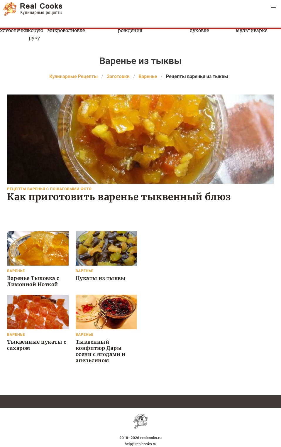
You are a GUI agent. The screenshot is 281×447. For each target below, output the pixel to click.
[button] (273, 7)
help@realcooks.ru (140, 444)
